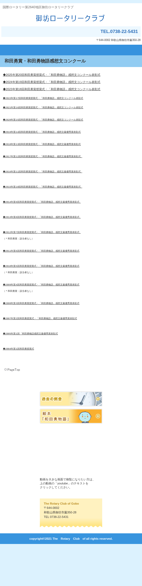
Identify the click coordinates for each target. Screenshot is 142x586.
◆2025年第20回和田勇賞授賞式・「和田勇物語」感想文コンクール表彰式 (51, 74)
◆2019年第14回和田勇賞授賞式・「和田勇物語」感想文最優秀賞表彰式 (42, 137)
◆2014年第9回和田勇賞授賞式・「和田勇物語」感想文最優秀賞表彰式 (42, 218)
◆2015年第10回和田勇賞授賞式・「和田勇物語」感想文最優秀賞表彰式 (43, 201)
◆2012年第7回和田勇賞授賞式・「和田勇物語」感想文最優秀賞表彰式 (42, 253)
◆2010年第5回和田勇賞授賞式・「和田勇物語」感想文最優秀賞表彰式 (41, 292)
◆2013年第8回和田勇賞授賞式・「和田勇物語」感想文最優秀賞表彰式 (42, 236)
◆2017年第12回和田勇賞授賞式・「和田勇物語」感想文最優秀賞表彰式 (43, 166)
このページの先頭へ (12, 411)
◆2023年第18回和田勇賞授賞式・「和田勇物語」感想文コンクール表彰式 (51, 89)
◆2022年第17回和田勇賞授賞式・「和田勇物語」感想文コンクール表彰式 (43, 99)
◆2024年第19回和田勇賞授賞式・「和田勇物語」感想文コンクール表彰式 (51, 82)
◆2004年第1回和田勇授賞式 (19, 387)
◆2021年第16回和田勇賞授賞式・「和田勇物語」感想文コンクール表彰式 (43, 109)
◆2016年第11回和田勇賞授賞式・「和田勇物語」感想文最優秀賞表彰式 (43, 183)
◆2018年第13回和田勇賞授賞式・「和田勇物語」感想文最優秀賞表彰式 (42, 151)
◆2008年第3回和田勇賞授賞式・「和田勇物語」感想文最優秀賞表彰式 (41, 335)
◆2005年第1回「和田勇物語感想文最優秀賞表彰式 (30, 370)
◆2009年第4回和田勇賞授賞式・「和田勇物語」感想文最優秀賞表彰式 (41, 313)
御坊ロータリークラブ (70, 18)
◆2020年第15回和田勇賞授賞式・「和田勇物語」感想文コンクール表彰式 (43, 123)
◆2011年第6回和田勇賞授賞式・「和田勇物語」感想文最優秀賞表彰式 (41, 275)
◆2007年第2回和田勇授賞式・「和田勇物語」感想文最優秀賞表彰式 (40, 352)
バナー (71, 441)
